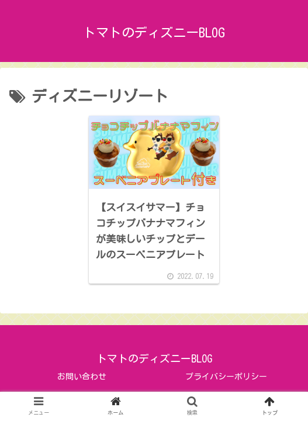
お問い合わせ (81, 376)
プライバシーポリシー (226, 376)
